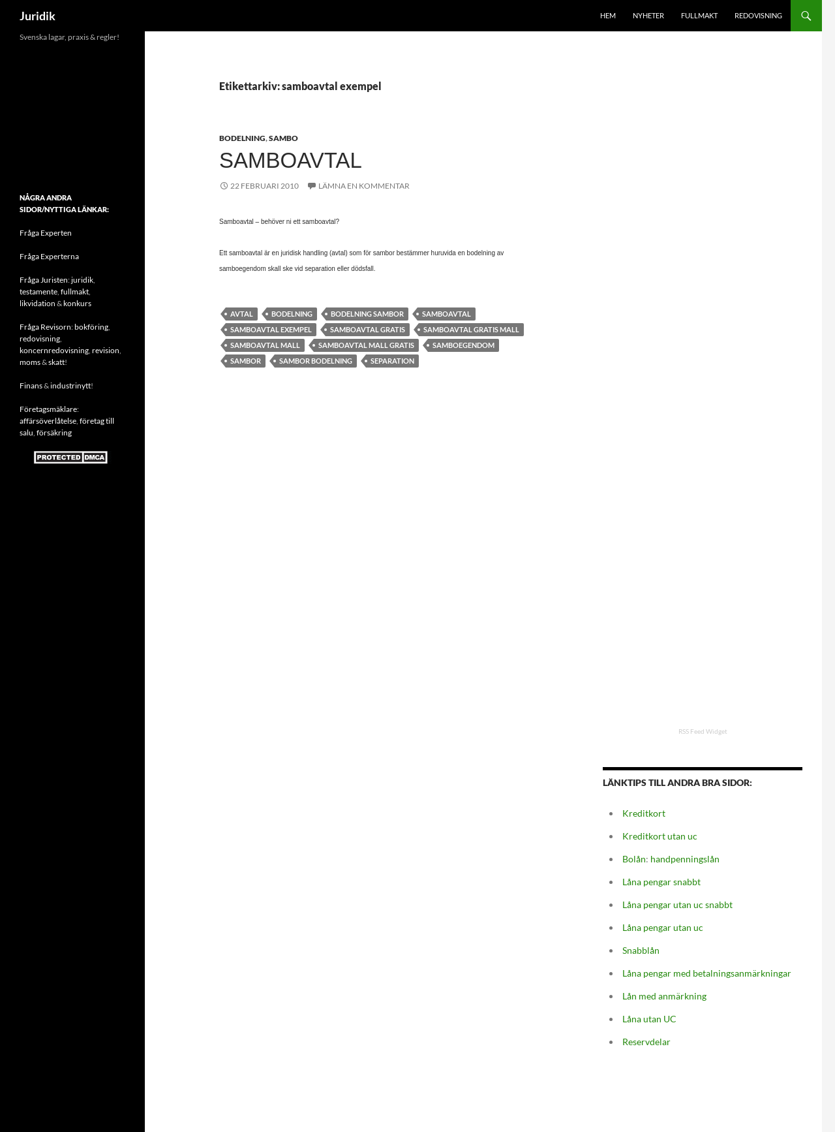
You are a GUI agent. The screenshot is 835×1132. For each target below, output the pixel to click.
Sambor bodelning (315, 360)
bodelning (291, 313)
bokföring (91, 327)
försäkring (54, 432)
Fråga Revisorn (45, 327)
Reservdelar (646, 1041)
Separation (392, 360)
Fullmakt (699, 15)
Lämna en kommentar (364, 186)
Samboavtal (290, 160)
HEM (608, 15)
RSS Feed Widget (702, 731)
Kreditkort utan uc (659, 835)
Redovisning (758, 15)
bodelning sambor (367, 313)
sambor (245, 360)
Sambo (283, 138)
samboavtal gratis (367, 329)
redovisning (40, 338)
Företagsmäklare (48, 409)
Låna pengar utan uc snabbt (677, 904)
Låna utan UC (649, 1018)
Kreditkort (643, 813)
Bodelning (242, 138)
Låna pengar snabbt (661, 881)
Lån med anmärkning (664, 995)
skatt (56, 362)
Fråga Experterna (49, 256)
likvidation (37, 303)
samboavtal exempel (271, 329)
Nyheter (648, 15)
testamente (38, 291)
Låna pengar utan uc (662, 927)
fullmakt (75, 291)
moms (30, 362)
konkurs (77, 303)
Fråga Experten (46, 233)
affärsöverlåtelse (48, 421)
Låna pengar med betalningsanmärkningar (706, 973)
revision (105, 350)
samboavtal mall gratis (366, 345)
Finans (31, 385)
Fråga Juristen (44, 280)
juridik (82, 280)
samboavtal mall (265, 345)
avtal (241, 313)
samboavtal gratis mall (471, 329)
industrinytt (70, 385)
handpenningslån (685, 858)
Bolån (634, 858)
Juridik (37, 15)
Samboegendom (463, 345)
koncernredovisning (54, 350)
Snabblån (641, 950)
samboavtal (446, 313)
